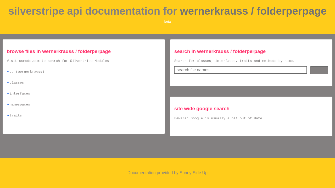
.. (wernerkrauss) (27, 72)
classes (17, 84)
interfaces (20, 96)
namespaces (20, 108)
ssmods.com (29, 61)
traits (16, 120)
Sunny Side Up (194, 173)
